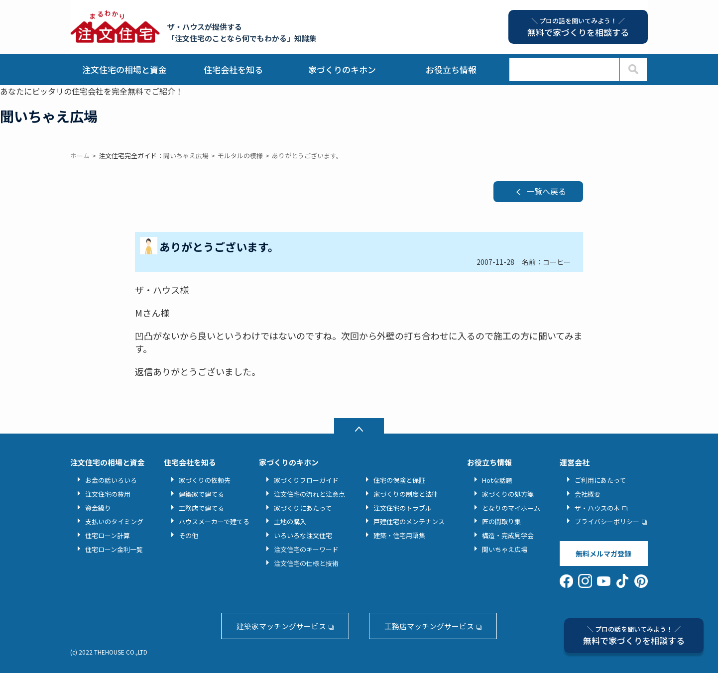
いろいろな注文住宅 (303, 535)
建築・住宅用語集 (399, 535)
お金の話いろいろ (111, 480)
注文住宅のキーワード (306, 549)
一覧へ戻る (546, 191)
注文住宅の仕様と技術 (306, 563)
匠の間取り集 (501, 521)
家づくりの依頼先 (205, 480)
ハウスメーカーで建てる (214, 521)
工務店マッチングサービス (429, 626)
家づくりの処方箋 (508, 494)
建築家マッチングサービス (281, 626)
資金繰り (98, 508)
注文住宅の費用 (107, 494)
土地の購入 (290, 521)
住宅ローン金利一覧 (114, 549)
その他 (188, 535)
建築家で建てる (201, 494)
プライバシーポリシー (607, 521)
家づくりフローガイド (306, 480)
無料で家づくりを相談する (634, 635)
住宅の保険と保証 (399, 480)
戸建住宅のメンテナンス (409, 521)
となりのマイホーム (511, 508)
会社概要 (587, 494)
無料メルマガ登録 (603, 554)
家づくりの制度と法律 (405, 494)
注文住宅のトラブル (402, 508)
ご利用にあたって (600, 480)
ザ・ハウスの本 (597, 508)
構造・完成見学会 (508, 535)
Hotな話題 (497, 480)
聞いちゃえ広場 (504, 549)
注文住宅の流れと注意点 (309, 494)
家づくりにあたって (303, 508)
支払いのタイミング (114, 521)
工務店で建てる (201, 508)
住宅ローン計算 (107, 535)
